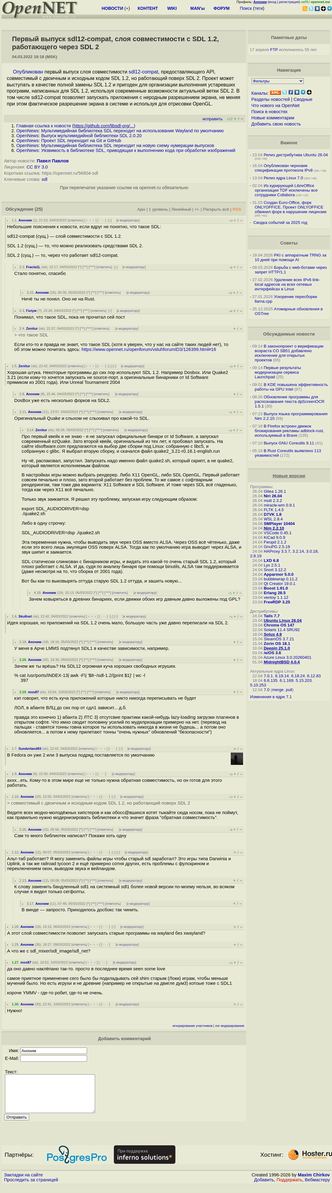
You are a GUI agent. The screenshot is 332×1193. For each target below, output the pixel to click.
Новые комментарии (272, 117)
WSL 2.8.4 (273, 519)
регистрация (289, 2)
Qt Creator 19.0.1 (279, 583)
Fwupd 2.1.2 (275, 542)
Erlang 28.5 (275, 593)
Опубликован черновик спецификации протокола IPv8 (284, 168)
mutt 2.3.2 (273, 500)
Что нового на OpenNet (275, 105)
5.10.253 (258, 685)
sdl (44, 179)
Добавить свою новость (276, 123)
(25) (39, 209)
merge (278, 689)
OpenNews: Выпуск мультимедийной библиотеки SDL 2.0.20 (79, 135)
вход (272, 2)
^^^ (92, 267)
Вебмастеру (317, 1187)
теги (258, 8)
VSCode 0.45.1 (277, 533)
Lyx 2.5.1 (272, 565)
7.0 (267, 689)
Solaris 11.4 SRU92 (282, 629)
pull (289, 689)
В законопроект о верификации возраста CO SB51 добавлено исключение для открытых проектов (289, 353)
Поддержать (289, 1187)
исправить (212, 119)
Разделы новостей (270, 99)
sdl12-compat (143, 71)
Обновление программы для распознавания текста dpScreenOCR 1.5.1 (290, 401)
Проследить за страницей (31, 1187)
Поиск (246, 8)
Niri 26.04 (273, 496)
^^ (85, 267)
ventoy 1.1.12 (276, 597)
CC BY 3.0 (37, 167)
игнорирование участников (193, 1026)
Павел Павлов (53, 160)
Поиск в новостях (269, 111)
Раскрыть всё (216, 209)
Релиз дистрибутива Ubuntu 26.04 (296, 155)
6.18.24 (298, 676)
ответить (75, 220)
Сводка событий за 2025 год (280, 222)
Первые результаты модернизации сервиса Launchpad (278, 372)
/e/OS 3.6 (272, 652)
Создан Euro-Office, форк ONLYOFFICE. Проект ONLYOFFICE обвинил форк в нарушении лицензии (290, 207)
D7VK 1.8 (273, 514)
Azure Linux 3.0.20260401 (287, 657)
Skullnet (25, 616)
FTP (274, 49)
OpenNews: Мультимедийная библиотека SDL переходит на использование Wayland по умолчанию (120, 130)
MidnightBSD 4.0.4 (282, 662)
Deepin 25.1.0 (277, 648)
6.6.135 (270, 680)
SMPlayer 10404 (279, 523)
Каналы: (260, 93)
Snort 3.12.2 (275, 569)
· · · (101, 220)
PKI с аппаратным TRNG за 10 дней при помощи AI (290, 257)
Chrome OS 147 (279, 625)
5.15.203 (304, 680)
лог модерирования (229, 1026)
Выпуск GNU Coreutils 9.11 (289, 443)
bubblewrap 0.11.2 (281, 579)
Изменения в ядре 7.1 (271, 696)
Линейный (181, 209)
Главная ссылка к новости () (75, 125)
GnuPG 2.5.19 (277, 546)
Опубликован (28, 71)
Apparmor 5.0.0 (279, 574)
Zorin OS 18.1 (277, 643)
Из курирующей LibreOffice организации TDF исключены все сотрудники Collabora (286, 190)
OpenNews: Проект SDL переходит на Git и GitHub (68, 140)
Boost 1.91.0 (276, 588)
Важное (288, 142)
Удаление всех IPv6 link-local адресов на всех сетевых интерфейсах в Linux (287, 284)
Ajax (141, 209)
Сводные (303, 99)
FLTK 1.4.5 (274, 509)
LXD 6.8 (271, 560)
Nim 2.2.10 (274, 528)
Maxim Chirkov (314, 1182)
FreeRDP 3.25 (277, 602)
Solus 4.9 (273, 634)
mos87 (33, 692)
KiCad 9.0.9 (274, 537)
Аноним (25, 220)
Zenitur (32, 328)
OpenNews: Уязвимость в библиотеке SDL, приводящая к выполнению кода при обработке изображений (125, 150)
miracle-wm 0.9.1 (279, 505)
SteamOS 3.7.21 (279, 639)
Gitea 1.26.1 (275, 491)
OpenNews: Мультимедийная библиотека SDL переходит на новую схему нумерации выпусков (115, 145)
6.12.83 (314, 676)
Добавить (264, 1187)
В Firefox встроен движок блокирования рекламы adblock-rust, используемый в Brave (289, 431)
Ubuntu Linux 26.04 (283, 620)
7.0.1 (268, 676)
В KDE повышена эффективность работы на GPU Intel (291, 387)
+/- (196, 209)
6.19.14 (282, 676)
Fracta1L (33, 267)
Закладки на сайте (23, 1182)
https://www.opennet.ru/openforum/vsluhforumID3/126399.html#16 (149, 349)
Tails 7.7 (272, 616)
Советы (289, 243)
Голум (31, 310)
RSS (237, 209)
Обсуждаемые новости (289, 334)
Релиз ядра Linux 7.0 (283, 178)
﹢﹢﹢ (90, 220)
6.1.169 (286, 680)
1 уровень (158, 209)
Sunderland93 (29, 748)
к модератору (128, 220)
